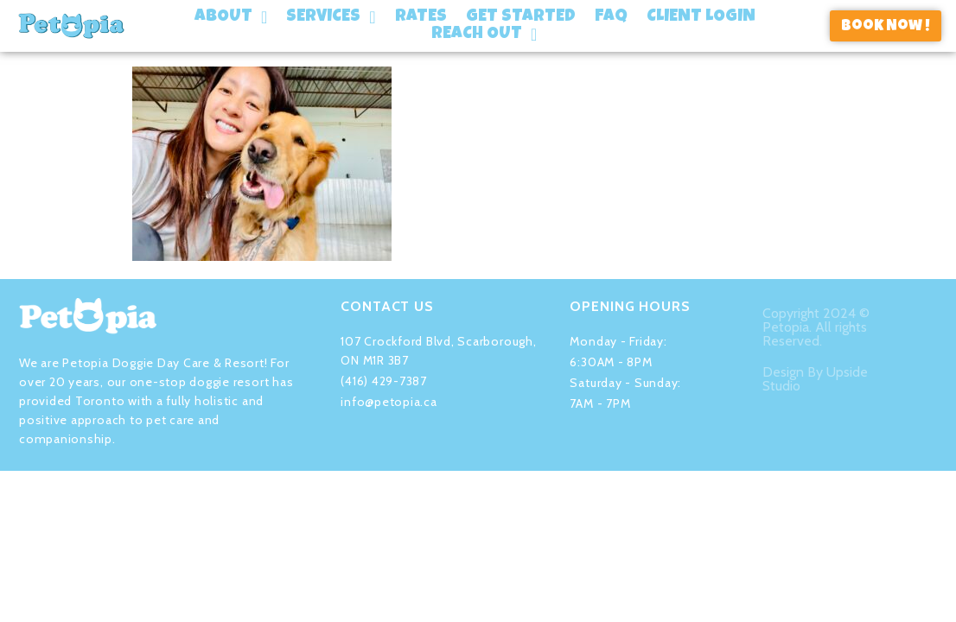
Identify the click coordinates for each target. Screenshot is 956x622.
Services (330, 17)
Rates (421, 17)
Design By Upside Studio (815, 371)
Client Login (701, 17)
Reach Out (484, 34)
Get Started (521, 17)
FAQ (611, 17)
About (230, 17)
